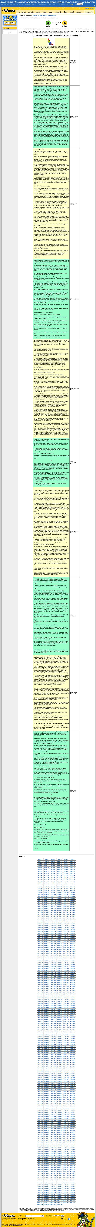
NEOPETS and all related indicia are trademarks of (16, 1222)
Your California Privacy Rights (15, 1225)
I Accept (80, 4)
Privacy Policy (72, 4)
